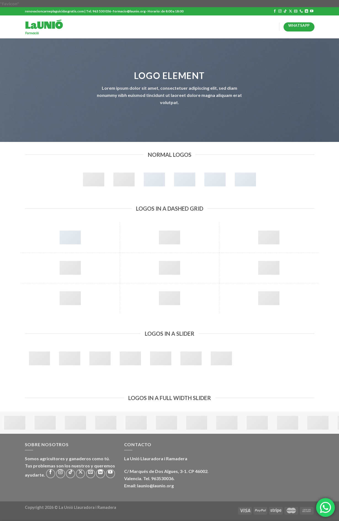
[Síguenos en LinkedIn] (306, 11)
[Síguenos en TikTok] (285, 11)
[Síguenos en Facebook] (274, 11)
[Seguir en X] (290, 11)
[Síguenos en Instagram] (280, 11)
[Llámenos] (301, 11)
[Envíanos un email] (295, 11)
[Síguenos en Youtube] (311, 11)
